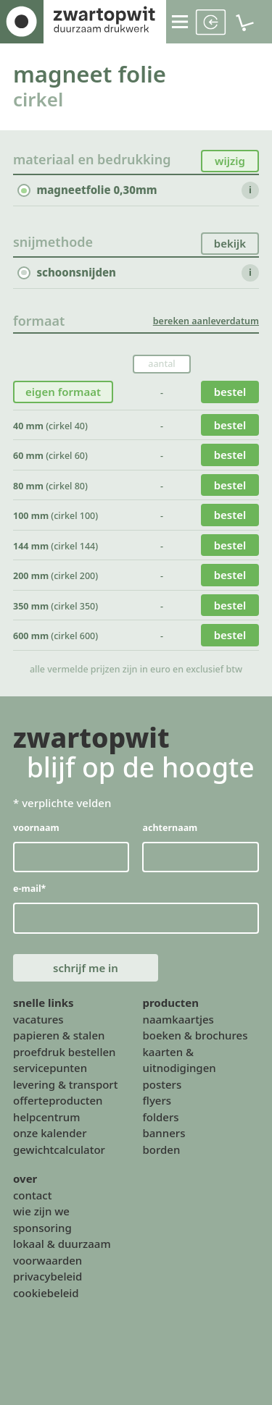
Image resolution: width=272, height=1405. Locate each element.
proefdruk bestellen (64, 1052)
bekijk (230, 242)
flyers (156, 1100)
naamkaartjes (177, 1019)
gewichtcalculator (59, 1149)
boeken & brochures (194, 1035)
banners (163, 1133)
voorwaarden (47, 1260)
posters (161, 1084)
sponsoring (42, 1227)
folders (160, 1117)
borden (161, 1149)
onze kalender (50, 1133)
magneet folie (89, 74)
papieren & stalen (58, 1035)
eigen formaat (63, 391)
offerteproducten (58, 1100)
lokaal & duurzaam (62, 1243)
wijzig (230, 160)
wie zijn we (41, 1211)
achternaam (169, 827)
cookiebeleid (46, 1293)
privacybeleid (47, 1276)
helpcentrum (46, 1117)
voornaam (36, 827)
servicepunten (50, 1067)
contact (32, 1195)
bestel (230, 391)
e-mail (29, 888)
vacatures (38, 1019)
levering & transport (65, 1084)
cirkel (38, 99)
